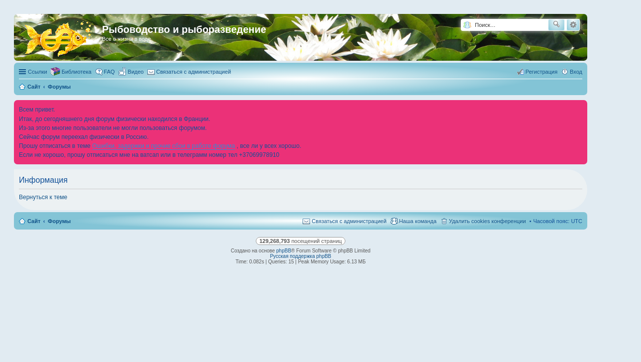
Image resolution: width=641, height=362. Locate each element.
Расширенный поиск (573, 25)
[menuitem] (131, 72)
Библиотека (77, 72)
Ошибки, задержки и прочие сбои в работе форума (163, 145)
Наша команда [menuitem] (417, 221)
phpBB (283, 250)
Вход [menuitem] (576, 72)
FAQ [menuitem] (109, 72)
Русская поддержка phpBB (300, 256)
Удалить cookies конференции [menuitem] (487, 221)
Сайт (33, 221)
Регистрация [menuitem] (541, 72)
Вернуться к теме (43, 197)
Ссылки (37, 72)
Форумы (59, 221)
